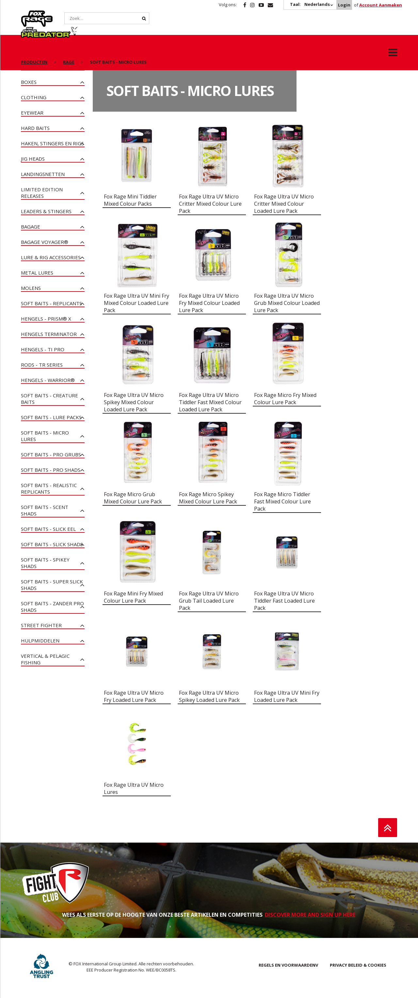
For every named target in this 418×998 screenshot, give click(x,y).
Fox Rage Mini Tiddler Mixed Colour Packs (130, 200)
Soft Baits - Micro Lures (45, 435)
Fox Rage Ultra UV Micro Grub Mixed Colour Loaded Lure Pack (287, 303)
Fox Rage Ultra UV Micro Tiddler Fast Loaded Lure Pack (284, 600)
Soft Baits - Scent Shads (44, 510)
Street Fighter (41, 625)
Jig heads (33, 158)
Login (344, 5)
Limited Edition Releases (42, 192)
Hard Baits (35, 128)
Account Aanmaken (380, 5)
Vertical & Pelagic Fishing (45, 659)
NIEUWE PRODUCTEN (46, 66)
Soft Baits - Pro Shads (50, 470)
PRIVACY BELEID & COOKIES (358, 965)
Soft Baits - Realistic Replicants (49, 488)
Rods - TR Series (42, 364)
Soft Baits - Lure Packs (51, 417)
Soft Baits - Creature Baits (49, 398)
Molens (31, 288)
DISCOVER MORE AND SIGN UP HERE (310, 914)
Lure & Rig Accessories (51, 257)
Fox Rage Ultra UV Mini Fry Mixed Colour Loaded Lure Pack (136, 303)
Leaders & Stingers (46, 211)
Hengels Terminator (49, 334)
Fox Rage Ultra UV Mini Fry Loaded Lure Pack (286, 696)
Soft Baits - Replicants (51, 303)
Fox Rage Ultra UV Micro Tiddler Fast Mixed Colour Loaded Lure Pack (210, 402)
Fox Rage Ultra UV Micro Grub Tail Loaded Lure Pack (209, 600)
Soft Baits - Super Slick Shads (52, 584)
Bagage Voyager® (44, 242)
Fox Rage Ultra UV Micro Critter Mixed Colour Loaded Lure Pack (284, 203)
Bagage (30, 226)
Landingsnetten (43, 174)
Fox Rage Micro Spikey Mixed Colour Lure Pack (208, 498)
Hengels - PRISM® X (46, 318)
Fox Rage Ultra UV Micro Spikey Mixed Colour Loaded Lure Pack (134, 402)
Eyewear (32, 112)
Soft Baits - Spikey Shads (45, 562)
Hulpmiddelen (40, 640)
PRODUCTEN (34, 46)
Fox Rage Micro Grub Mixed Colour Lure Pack (133, 498)
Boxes (29, 82)
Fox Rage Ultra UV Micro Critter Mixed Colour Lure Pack (210, 203)
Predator (79, 14)
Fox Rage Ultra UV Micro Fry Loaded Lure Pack (134, 696)
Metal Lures (37, 272)
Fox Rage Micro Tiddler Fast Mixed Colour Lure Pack (282, 501)
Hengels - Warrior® (48, 380)
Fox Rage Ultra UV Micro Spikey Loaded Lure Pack (209, 696)
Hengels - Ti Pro (42, 349)
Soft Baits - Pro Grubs (51, 454)
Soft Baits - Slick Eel (48, 529)
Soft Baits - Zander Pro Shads (52, 606)
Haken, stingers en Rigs (52, 143)
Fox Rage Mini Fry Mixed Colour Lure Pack (133, 597)
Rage (27, 14)
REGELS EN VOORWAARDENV (288, 965)
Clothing (33, 97)
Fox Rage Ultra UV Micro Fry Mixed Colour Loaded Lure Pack (209, 303)
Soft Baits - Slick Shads (52, 544)
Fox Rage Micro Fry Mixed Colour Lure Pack (285, 398)
